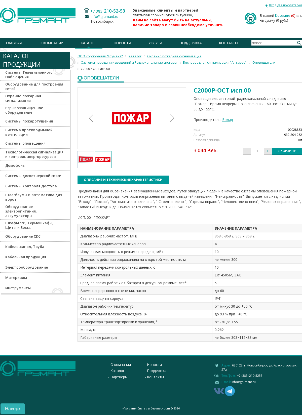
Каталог (88, 43)
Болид (227, 119)
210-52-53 (114, 11)
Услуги (155, 43)
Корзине (282, 15)
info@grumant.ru (104, 16)
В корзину (287, 151)
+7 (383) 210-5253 (249, 376)
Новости (122, 43)
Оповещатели (101, 78)
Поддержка (190, 43)
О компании (51, 43)
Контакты (228, 43)
